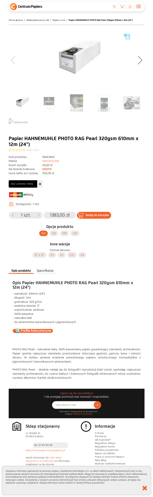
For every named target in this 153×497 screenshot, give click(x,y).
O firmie (99, 433)
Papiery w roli (58, 20)
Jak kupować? (103, 439)
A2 (52, 255)
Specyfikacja (45, 270)
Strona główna (16, 20)
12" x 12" (39, 255)
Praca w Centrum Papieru (109, 456)
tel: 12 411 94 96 (43, 445)
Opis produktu (21, 270)
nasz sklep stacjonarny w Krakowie (44, 459)
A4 (82, 255)
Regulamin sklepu (105, 443)
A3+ (72, 255)
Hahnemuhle (50, 161)
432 (75, 233)
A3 (61, 255)
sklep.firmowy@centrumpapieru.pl (45, 450)
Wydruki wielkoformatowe (110, 463)
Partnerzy (100, 436)
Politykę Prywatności (82, 414)
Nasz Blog (100, 460)
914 (54, 233)
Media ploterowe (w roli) (37, 20)
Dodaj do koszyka (97, 215)
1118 (64, 233)
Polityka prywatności (107, 450)
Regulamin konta (105, 446)
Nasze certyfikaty (105, 453)
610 (43, 233)
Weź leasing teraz (22, 184)
